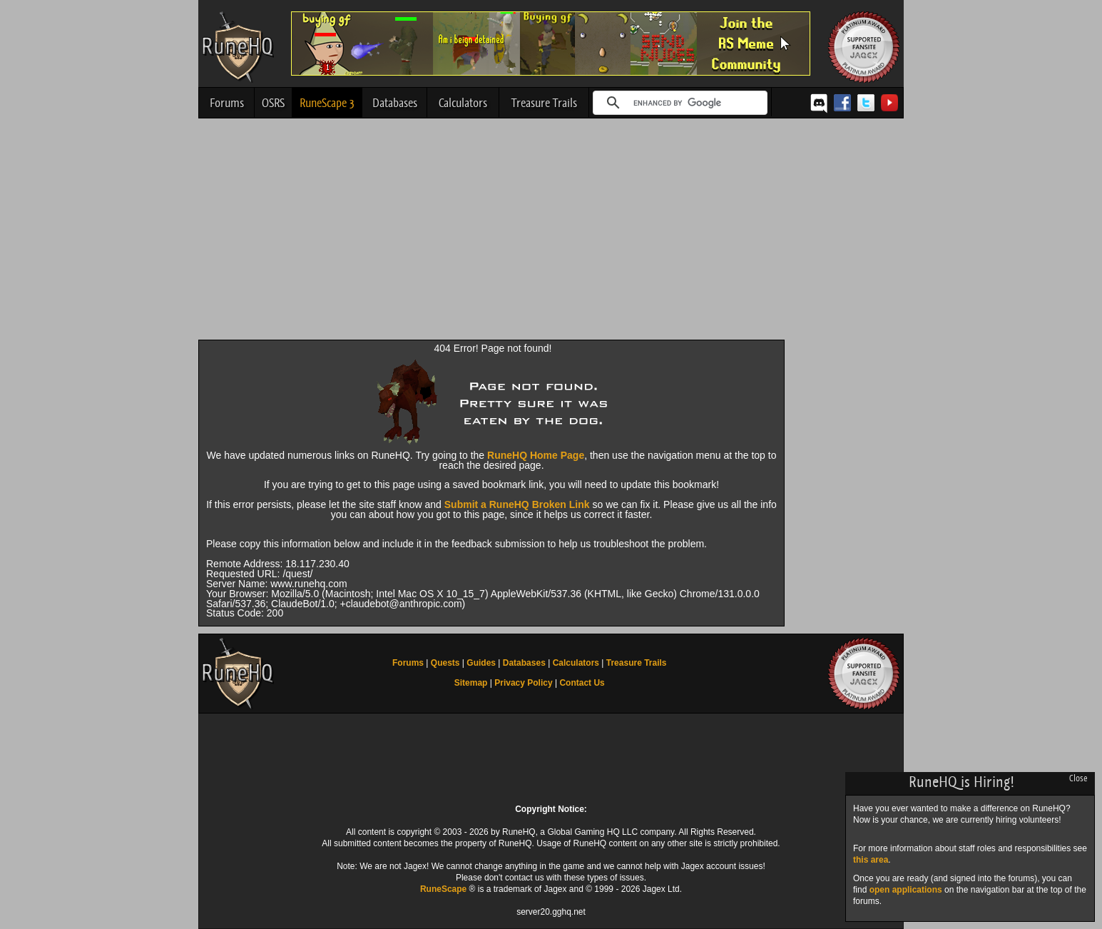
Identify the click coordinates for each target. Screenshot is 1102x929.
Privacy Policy (523, 683)
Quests (445, 663)
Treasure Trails (544, 103)
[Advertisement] (551, 232)
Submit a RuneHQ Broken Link (517, 504)
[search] (678, 102)
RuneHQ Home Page (535, 455)
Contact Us (581, 683)
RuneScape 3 (327, 103)
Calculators (463, 103)
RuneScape (443, 889)
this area (870, 860)
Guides (481, 663)
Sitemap (471, 683)
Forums (227, 103)
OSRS (273, 103)
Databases (394, 103)
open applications (905, 890)
